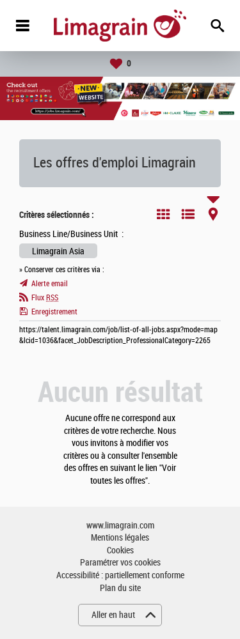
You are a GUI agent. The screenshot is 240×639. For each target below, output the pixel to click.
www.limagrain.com (120, 525)
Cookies (120, 550)
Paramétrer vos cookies (120, 562)
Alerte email (49, 283)
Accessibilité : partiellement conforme (120, 575)
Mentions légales (120, 537)
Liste (188, 214)
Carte (213, 214)
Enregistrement (54, 311)
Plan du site (120, 588)
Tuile (163, 214)
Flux (44, 297)
